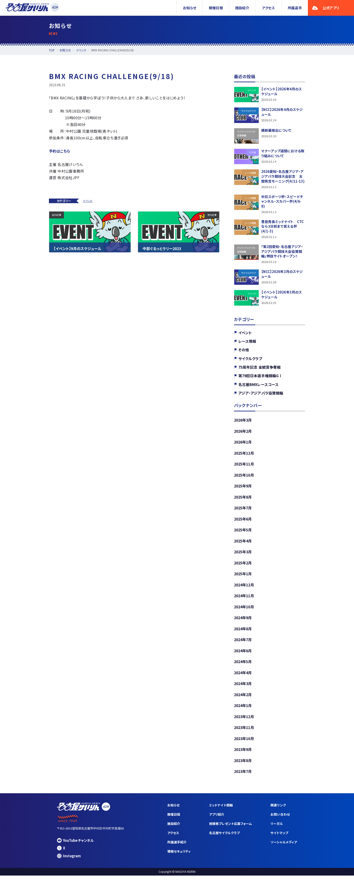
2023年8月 (243, 766)
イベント (88, 201)
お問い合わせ (280, 820)
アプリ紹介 (217, 820)
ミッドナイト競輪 (221, 811)
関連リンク (278, 811)
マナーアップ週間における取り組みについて (282, 154)
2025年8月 (243, 500)
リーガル (277, 830)
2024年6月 (243, 655)
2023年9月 (243, 755)
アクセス (268, 7)
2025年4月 (243, 545)
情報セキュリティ (179, 858)
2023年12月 (244, 722)
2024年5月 (243, 666)
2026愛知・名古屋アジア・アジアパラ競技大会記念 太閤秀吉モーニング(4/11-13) (283, 176)
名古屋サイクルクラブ (224, 839)
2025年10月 (244, 478)
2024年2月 (243, 700)
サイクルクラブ (250, 361)
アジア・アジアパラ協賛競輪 (260, 395)
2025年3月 (243, 556)
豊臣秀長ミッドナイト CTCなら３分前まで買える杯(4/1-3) (282, 227)
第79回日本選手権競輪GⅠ (260, 378)
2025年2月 (243, 567)
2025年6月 (243, 522)
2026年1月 (243, 445)
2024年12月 (244, 589)
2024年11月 (244, 600)
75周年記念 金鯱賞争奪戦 (259, 369)
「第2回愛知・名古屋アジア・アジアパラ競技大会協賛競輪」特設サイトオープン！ (282, 253)
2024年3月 (243, 689)
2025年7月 (243, 511)
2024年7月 (243, 644)
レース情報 (247, 343)
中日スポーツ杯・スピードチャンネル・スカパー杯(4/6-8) (282, 202)
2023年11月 (244, 733)
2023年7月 (243, 777)
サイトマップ (279, 839)
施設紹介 (242, 7)
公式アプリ (325, 7)
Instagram (69, 862)
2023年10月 (244, 744)
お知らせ (189, 7)
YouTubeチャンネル (75, 846)
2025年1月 (243, 578)
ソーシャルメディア (284, 848)
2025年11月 (244, 467)
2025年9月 (243, 489)
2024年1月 (243, 711)
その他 (243, 352)
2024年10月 (244, 611)
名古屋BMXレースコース (258, 387)
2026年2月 (243, 434)
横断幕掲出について (276, 130)
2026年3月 (243, 423)
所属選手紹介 (177, 848)
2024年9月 (243, 622)
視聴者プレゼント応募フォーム (230, 830)
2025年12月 (244, 456)
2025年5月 (243, 533)
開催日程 (216, 7)
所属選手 (295, 7)
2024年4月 (243, 677)
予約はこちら (59, 151)
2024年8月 (243, 633)
